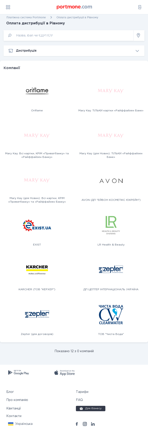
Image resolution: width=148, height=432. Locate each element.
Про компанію (17, 400)
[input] (69, 35)
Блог (10, 392)
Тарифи (82, 392)
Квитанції (13, 408)
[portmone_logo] (74, 7)
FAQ (79, 400)
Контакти (13, 416)
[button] (20, 424)
